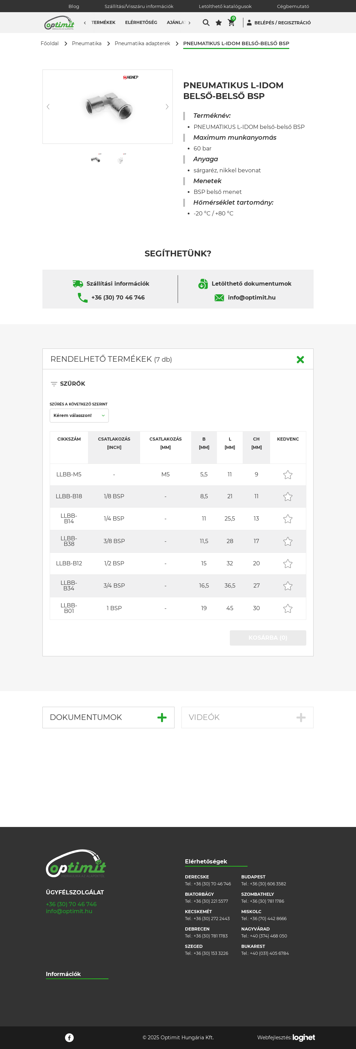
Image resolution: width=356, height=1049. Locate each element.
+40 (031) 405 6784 (269, 875)
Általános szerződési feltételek (77, 932)
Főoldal (50, 44)
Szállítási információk (118, 283)
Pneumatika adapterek (142, 44)
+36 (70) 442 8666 (268, 840)
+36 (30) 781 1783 (211, 858)
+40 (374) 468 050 (268, 858)
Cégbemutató (293, 6)
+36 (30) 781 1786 (267, 823)
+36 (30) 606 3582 (268, 806)
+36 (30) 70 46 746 (118, 297)
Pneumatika (87, 44)
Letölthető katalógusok (225, 6)
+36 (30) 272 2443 (212, 840)
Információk (63, 896)
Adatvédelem (60, 953)
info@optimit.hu (252, 297)
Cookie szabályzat (64, 942)
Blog (73, 6)
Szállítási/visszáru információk (77, 922)
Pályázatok (57, 963)
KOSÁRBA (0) (268, 637)
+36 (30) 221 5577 (211, 823)
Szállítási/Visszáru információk (139, 6)
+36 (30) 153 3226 (211, 875)
